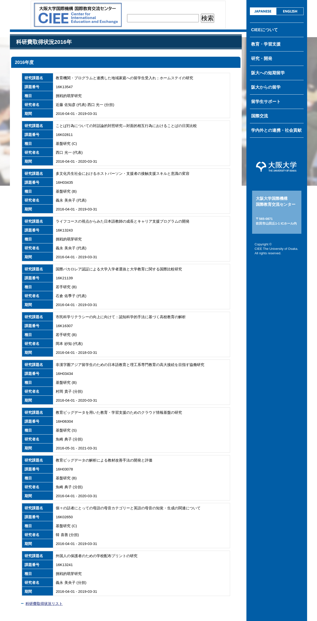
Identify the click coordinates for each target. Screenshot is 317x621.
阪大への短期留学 (268, 73)
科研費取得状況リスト (44, 603)
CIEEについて (264, 29)
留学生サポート (266, 101)
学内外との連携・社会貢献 (276, 130)
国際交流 (259, 116)
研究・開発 (261, 58)
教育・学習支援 (266, 44)
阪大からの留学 (266, 87)
